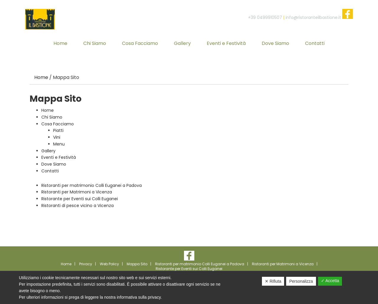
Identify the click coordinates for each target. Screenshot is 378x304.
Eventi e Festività (58, 157)
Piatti (58, 130)
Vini (56, 137)
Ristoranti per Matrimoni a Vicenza (76, 192)
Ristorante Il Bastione (40, 19)
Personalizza (301, 281)
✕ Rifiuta (273, 281)
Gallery (48, 151)
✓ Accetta (330, 280)
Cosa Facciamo (57, 124)
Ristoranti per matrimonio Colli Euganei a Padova (91, 185)
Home (47, 110)
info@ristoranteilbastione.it (313, 17)
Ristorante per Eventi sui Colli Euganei (79, 199)
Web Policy (109, 263)
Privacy (85, 263)
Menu (59, 144)
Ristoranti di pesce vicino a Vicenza (77, 205)
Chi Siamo (51, 117)
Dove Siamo (53, 164)
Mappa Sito (137, 263)
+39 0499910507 (265, 17)
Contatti (50, 171)
